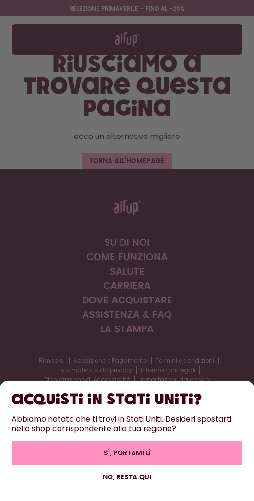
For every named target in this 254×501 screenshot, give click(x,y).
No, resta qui (127, 477)
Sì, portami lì (127, 453)
